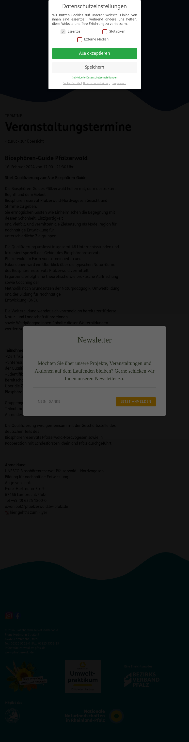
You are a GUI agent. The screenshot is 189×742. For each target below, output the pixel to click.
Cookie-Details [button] (72, 83)
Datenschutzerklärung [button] (96, 83)
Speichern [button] (94, 67)
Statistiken (113, 31)
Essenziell (71, 31)
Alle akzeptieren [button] (94, 54)
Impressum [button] (119, 83)
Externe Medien (93, 39)
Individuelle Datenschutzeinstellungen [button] (94, 77)
